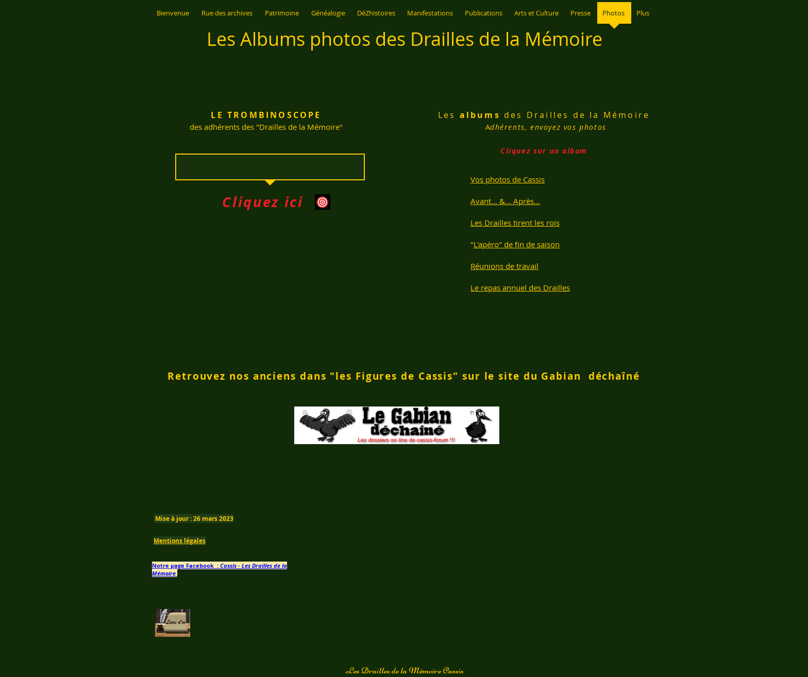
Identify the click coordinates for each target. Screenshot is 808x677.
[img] (177, 235)
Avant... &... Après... (505, 201)
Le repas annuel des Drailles (520, 287)
